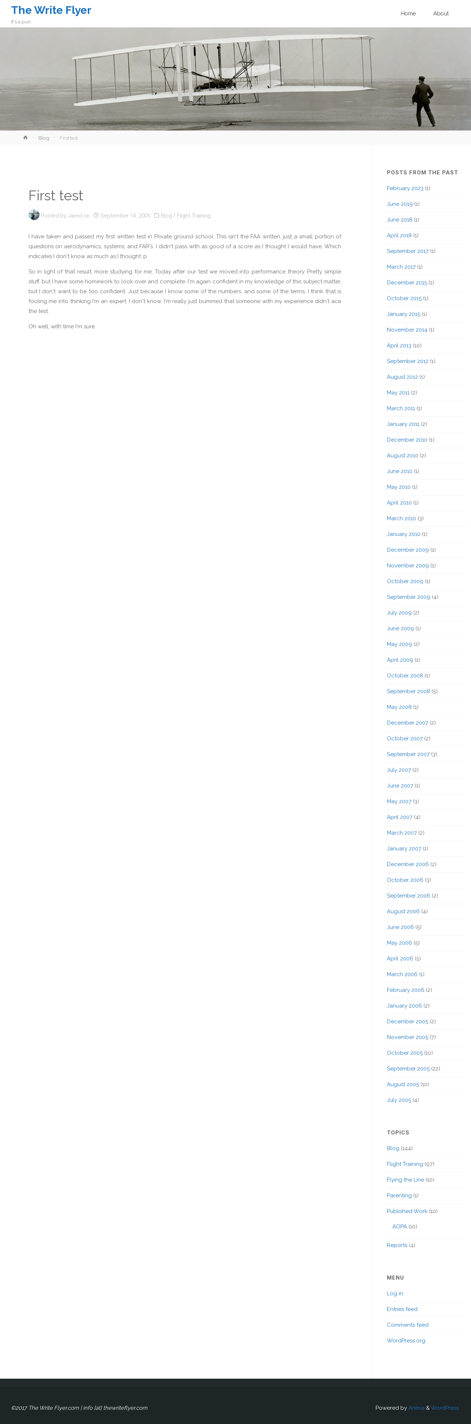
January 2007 (404, 848)
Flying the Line (405, 1179)
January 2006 (404, 1005)
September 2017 (408, 251)
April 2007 (399, 817)
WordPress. (445, 1408)
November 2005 (407, 1037)
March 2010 (401, 518)
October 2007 (405, 738)
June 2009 (400, 628)
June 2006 (400, 927)
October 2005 (405, 1053)
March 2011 (401, 408)
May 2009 (399, 644)
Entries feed (402, 1309)
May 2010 (399, 487)
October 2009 (405, 581)
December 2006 (408, 864)
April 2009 (400, 660)
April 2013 (399, 345)
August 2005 (403, 1084)
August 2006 (403, 911)
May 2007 (399, 801)
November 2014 (407, 329)
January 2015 (403, 314)
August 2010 (402, 455)
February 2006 (406, 990)
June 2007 (400, 785)
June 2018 (399, 219)
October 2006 (405, 880)
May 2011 (398, 392)
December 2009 (408, 550)
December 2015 (407, 282)
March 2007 (402, 833)
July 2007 (399, 770)
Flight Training (194, 215)
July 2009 (399, 612)
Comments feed (408, 1325)
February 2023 (405, 188)
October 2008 (405, 675)
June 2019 (400, 204)
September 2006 (408, 895)
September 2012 (408, 361)
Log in (395, 1293)
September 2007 (408, 754)
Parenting (399, 1195)
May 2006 (399, 943)
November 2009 (408, 565)
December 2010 (407, 440)
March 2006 (402, 974)
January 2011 (403, 424)
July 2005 (399, 1100)
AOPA (399, 1226)
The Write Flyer (52, 10)
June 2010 (399, 471)
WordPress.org (406, 1340)
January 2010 (404, 534)
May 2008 (399, 707)
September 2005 (408, 1068)
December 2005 (407, 1021)
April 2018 (399, 235)
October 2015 (404, 298)
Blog (43, 138)
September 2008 (408, 691)
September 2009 (408, 597)
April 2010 (399, 502)
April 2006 (400, 958)
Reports (397, 1245)
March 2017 (401, 267)
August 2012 (402, 377)
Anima (416, 1408)
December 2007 (407, 722)
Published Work (407, 1211)
